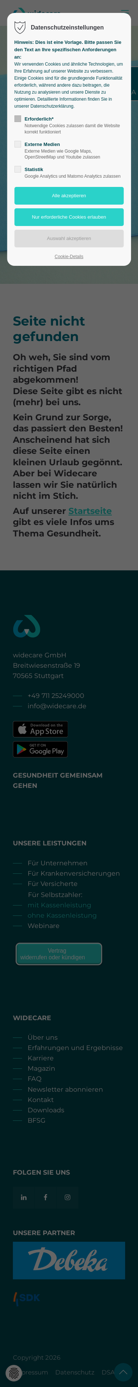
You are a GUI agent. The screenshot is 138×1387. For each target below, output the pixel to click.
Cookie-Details (68, 256)
